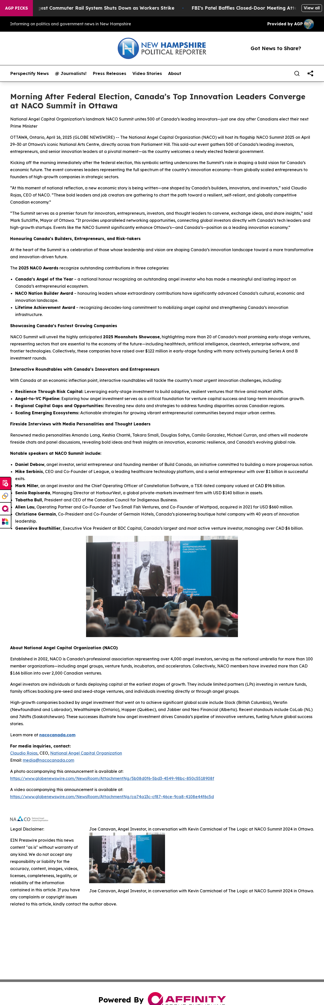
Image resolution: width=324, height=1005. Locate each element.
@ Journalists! (71, 73)
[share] (310, 73)
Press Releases (109, 73)
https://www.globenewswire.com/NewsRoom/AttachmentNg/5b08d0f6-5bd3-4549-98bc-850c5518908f (112, 778)
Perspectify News (29, 73)
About (174, 73)
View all (312, 7)
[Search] (297, 73)
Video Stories (147, 73)
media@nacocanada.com (48, 760)
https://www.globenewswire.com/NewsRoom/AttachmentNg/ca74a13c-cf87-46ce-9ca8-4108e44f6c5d (112, 796)
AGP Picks (16, 8)
